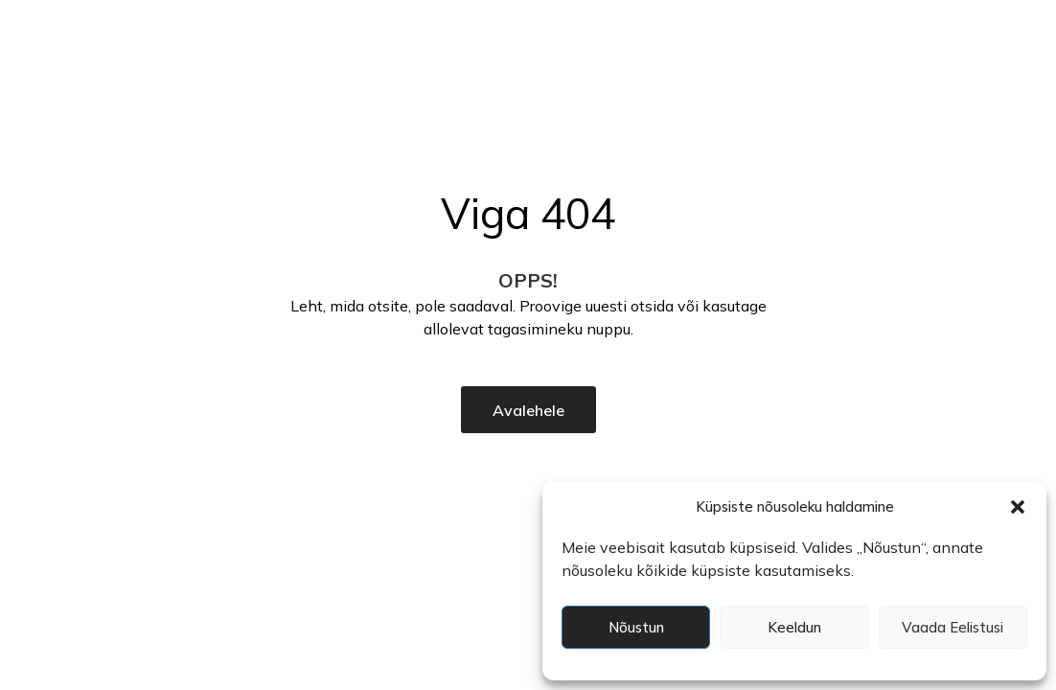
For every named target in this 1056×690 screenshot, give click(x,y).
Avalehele (528, 410)
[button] (1017, 507)
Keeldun (794, 627)
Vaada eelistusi (952, 627)
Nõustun (636, 627)
